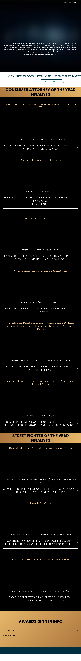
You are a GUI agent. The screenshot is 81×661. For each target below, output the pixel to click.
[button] (52, 81)
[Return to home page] (7, 2)
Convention (67, 2)
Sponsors (75, 2)
